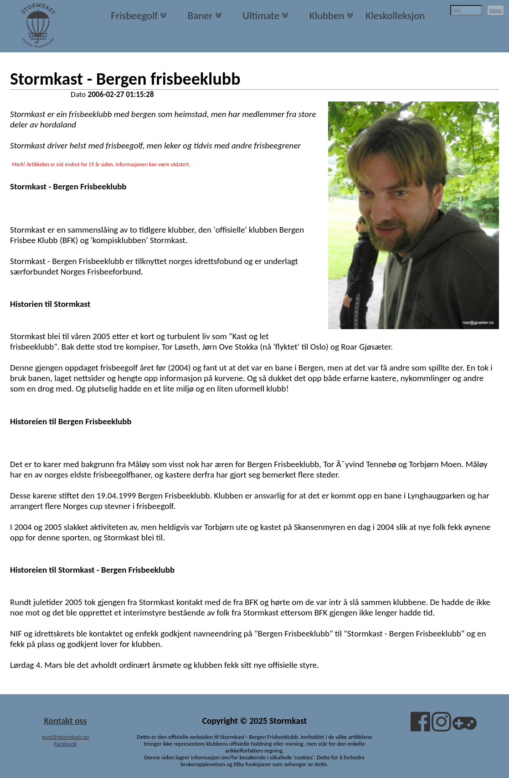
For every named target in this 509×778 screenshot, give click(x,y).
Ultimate (260, 15)
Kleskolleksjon (395, 15)
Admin (495, 10)
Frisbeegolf (134, 15)
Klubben (326, 15)
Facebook (65, 743)
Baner (200, 15)
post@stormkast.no (65, 736)
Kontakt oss (65, 720)
